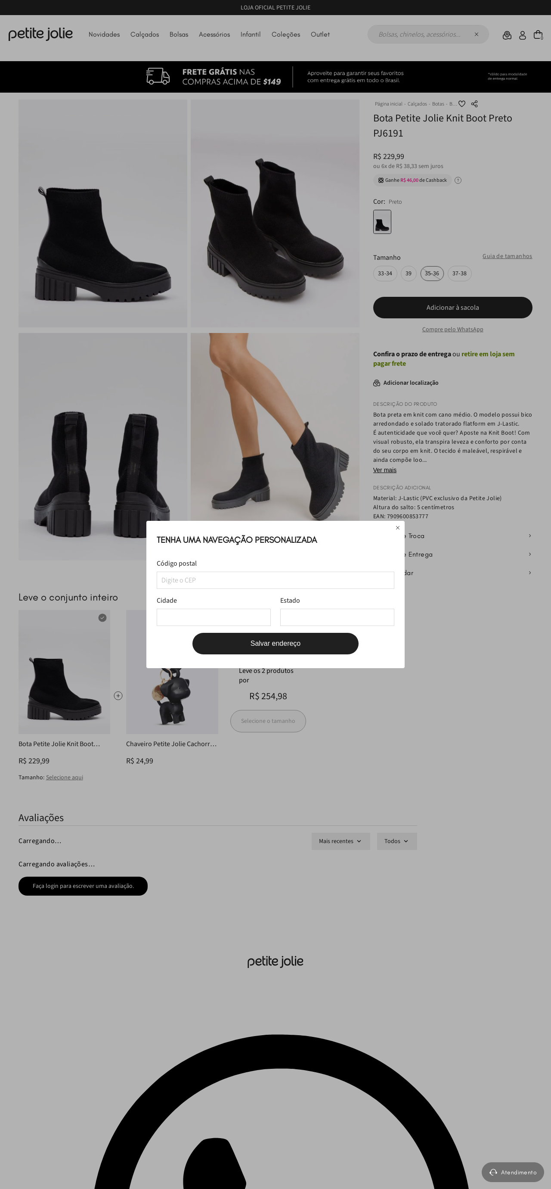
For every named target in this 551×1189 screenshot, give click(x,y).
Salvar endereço (276, 643)
